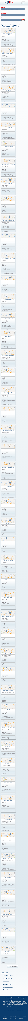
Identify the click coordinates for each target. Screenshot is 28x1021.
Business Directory (12, 1016)
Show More (12, 966)
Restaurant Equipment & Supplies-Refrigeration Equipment (8, 987)
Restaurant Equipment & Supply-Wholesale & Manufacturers (8, 978)
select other (5, 10)
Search (19, 1016)
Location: (3, 13)
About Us (5, 1018)
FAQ (15, 1018)
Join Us (24, 1016)
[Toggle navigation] (23, 2)
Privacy (10, 1018)
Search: (3, 18)
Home (4, 1016)
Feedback (21, 1018)
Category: (3, 7)
